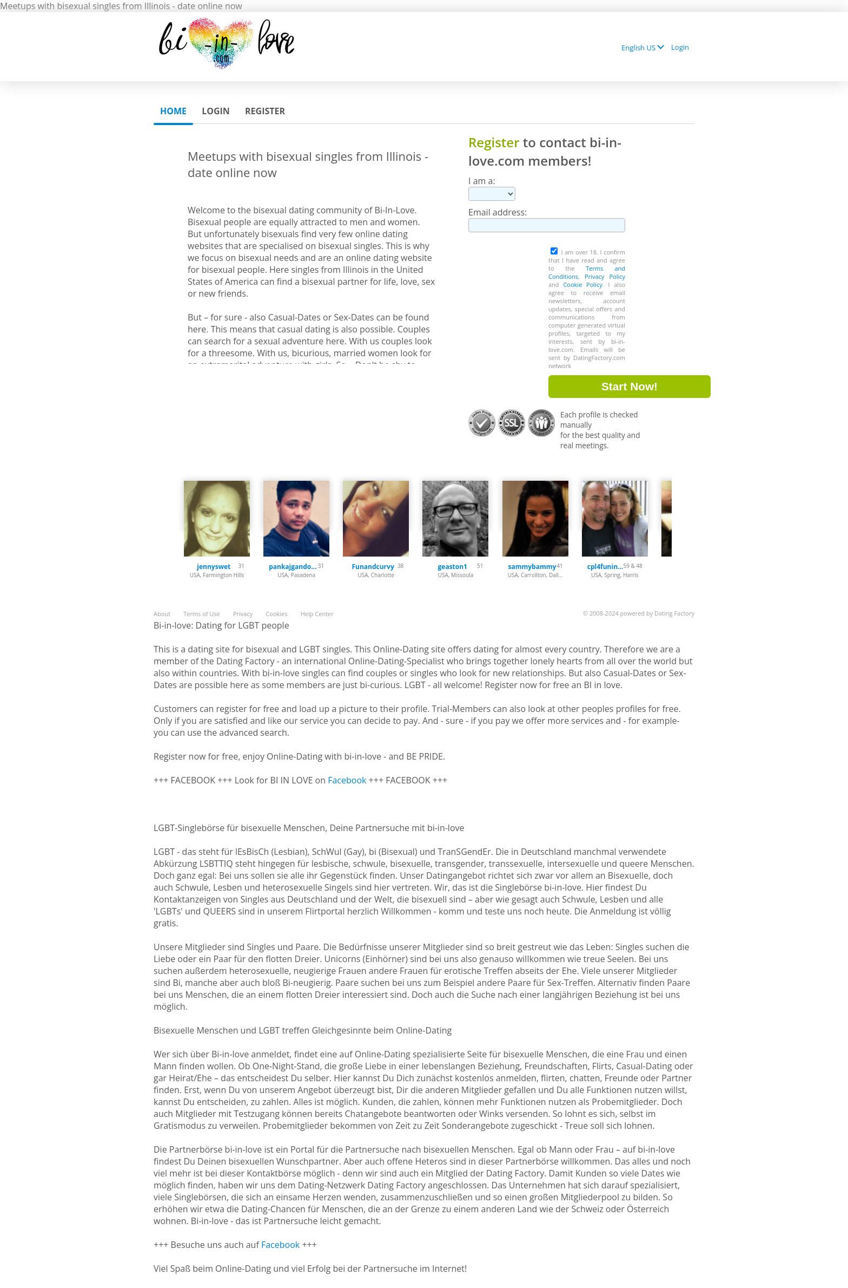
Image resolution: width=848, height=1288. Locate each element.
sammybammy (532, 566)
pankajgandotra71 (293, 566)
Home (173, 111)
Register (265, 111)
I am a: (481, 181)
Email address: (497, 212)
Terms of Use (201, 614)
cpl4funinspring (605, 566)
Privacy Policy (605, 276)
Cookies (276, 614)
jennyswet (213, 566)
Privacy (243, 614)
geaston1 (452, 566)
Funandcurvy (373, 566)
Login (680, 47)
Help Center (317, 614)
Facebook (347, 780)
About (162, 614)
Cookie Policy (582, 284)
